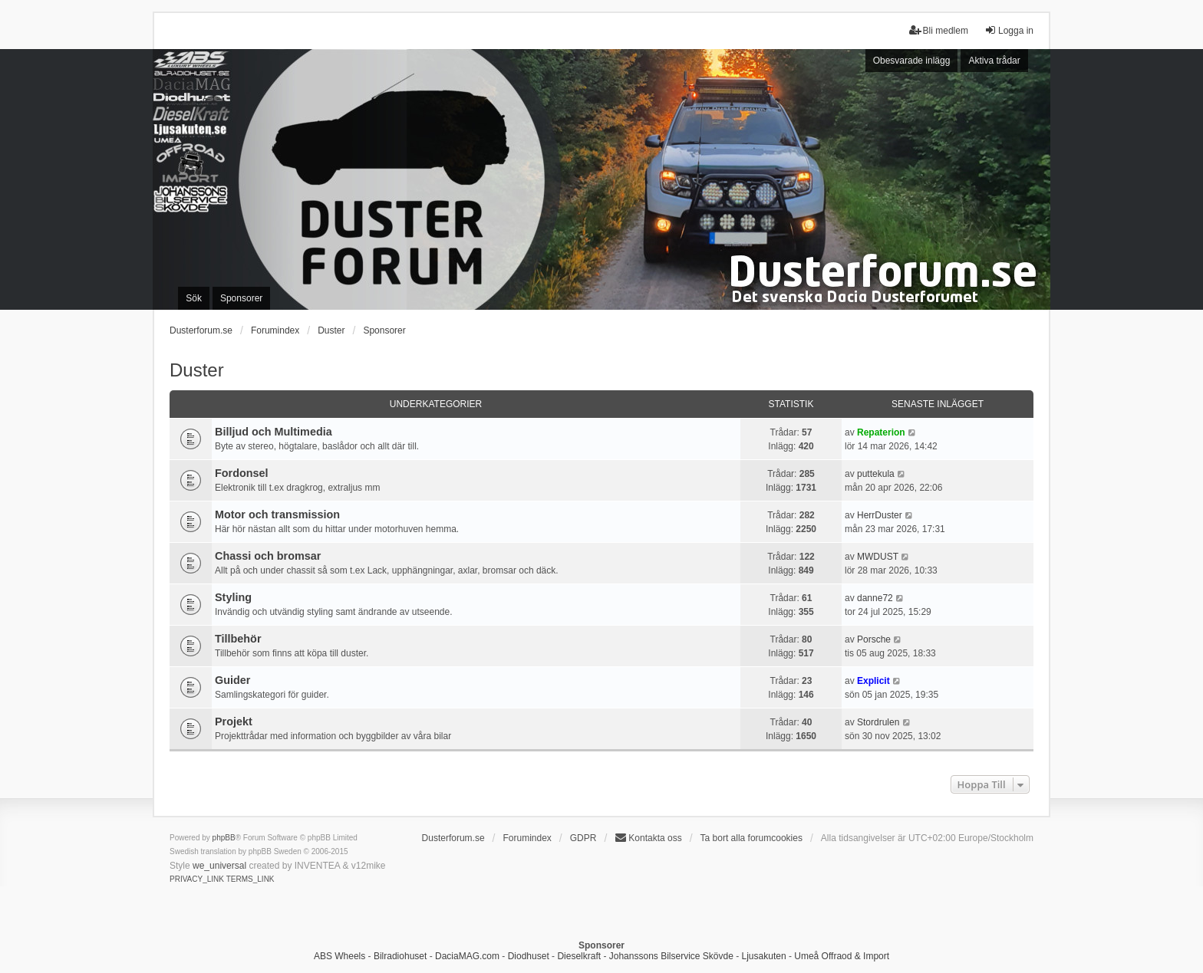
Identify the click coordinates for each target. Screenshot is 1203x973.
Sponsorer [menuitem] (241, 298)
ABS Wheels (339, 956)
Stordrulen (878, 722)
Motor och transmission (277, 514)
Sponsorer (384, 330)
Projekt (233, 721)
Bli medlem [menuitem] (938, 30)
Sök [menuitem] (194, 298)
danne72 (875, 598)
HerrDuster (879, 515)
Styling (233, 597)
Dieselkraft (579, 956)
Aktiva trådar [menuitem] (994, 60)
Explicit (873, 681)
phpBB (224, 837)
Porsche (874, 639)
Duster (197, 370)
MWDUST (877, 556)
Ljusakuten (764, 956)
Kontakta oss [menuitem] (648, 837)
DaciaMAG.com (467, 956)
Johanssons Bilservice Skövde (671, 956)
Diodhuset (528, 956)
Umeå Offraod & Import (841, 956)
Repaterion (881, 432)
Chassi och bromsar (268, 556)
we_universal (219, 865)
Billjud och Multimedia (273, 432)
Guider (232, 680)
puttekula (876, 473)
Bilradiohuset (400, 956)
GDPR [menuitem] (583, 838)
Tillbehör (238, 639)
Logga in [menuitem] (1008, 30)
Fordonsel (242, 473)
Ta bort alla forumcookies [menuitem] (751, 838)
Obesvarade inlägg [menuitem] (912, 60)
